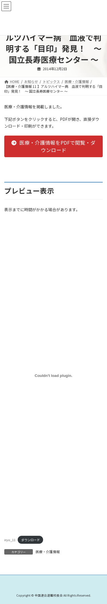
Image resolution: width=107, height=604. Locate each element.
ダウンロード (30, 539)
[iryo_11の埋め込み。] (53, 375)
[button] (53, 146)
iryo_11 (9, 539)
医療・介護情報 (48, 551)
